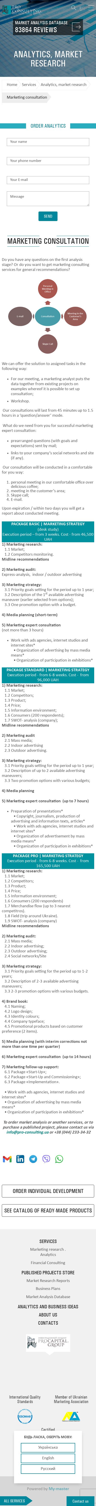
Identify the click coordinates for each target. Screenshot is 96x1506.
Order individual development (48, 1191)
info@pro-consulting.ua (27, 1132)
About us (48, 1314)
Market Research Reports (48, 1281)
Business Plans (48, 1289)
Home (12, 85)
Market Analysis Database (48, 1297)
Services (29, 85)
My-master (59, 1489)
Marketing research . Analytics (48, 1252)
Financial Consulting (48, 1263)
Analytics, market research (63, 85)
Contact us (80, 1501)
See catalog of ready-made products (48, 1210)
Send (48, 216)
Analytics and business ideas (48, 1306)
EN (82, 8)
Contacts (48, 1323)
